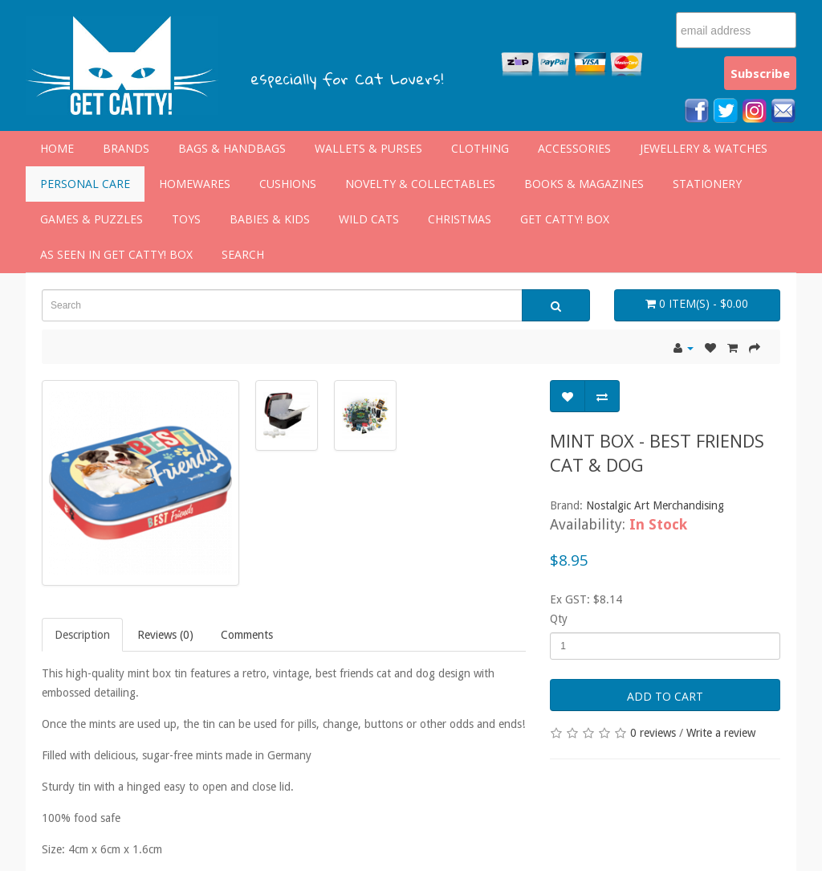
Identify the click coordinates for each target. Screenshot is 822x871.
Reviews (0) (165, 634)
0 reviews (653, 732)
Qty (559, 618)
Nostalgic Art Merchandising (655, 505)
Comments (247, 634)
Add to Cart (665, 696)
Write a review (720, 732)
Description (82, 634)
